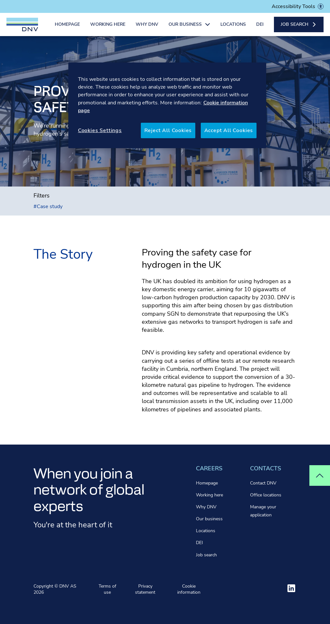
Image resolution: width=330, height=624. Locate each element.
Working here (107, 28)
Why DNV (147, 28)
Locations (233, 28)
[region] (167, 105)
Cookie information (188, 589)
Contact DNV (263, 483)
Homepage (67, 28)
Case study (48, 206)
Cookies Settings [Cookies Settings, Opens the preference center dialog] (100, 130)
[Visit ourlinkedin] (291, 588)
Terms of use (107, 589)
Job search (206, 555)
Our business (209, 519)
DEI (260, 28)
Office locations (265, 495)
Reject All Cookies (168, 130)
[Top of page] (319, 475)
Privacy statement (145, 589)
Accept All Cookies (228, 130)
